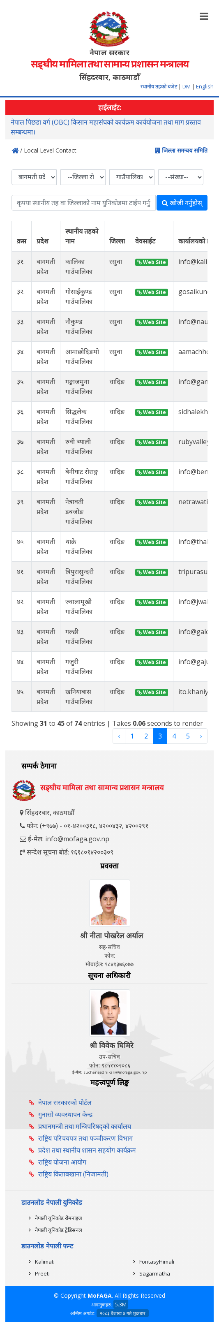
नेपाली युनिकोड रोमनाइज (58, 1218)
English (205, 86)
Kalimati (45, 1261)
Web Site (151, 262)
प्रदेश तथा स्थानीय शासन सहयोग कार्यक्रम (87, 1150)
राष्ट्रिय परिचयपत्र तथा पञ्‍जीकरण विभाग (85, 1138)
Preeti (42, 1273)
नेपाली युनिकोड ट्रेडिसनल (58, 1230)
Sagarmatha (154, 1273)
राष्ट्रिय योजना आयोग (62, 1162)
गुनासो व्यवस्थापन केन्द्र (65, 1114)
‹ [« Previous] (119, 736)
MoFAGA (100, 1295)
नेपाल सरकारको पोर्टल (65, 1102)
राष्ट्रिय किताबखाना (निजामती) (73, 1173)
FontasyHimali (156, 1261)
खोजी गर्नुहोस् (182, 202)
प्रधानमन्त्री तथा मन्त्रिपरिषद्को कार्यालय (84, 1126)
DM (186, 86)
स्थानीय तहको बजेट (159, 86)
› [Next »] (201, 736)
